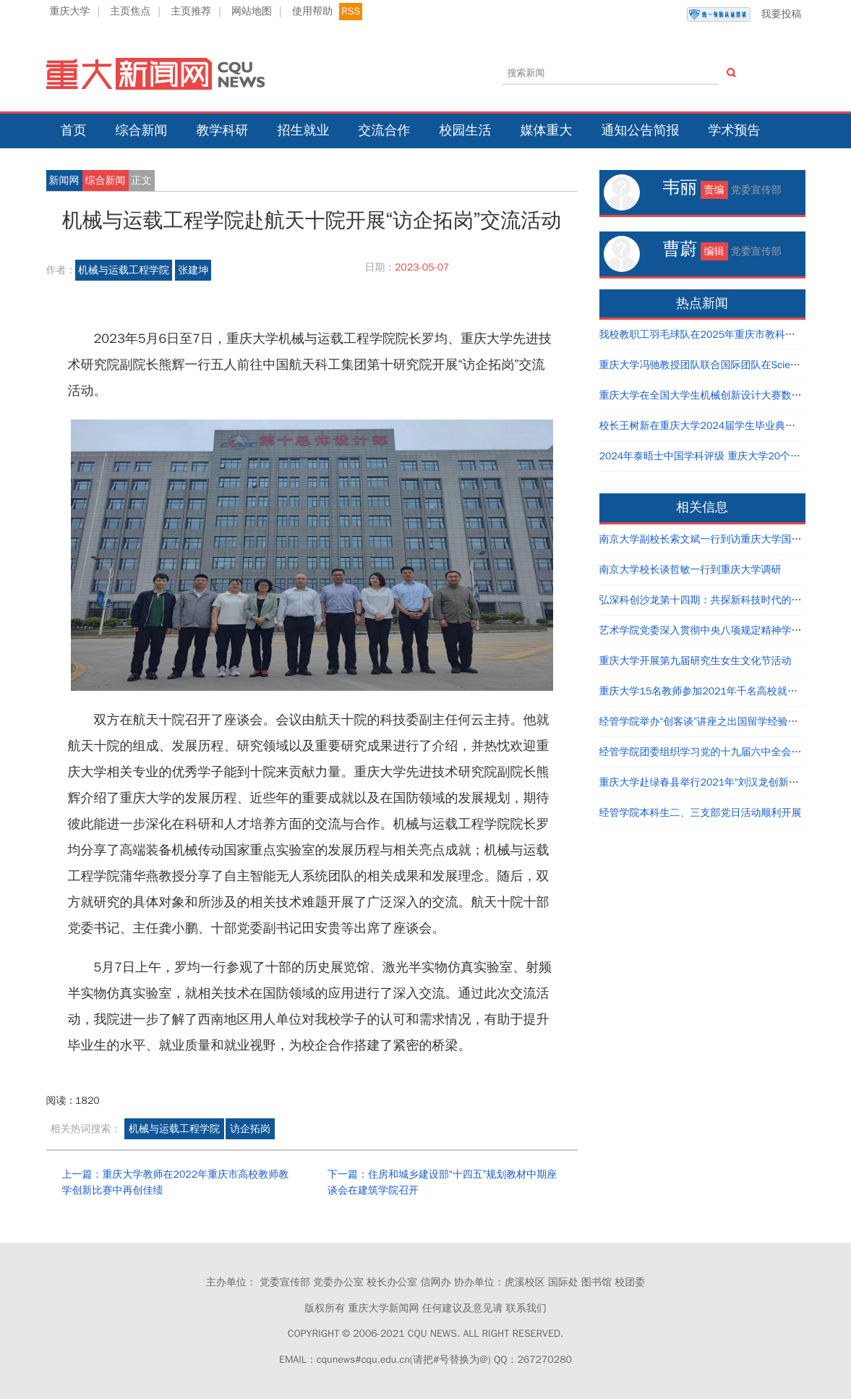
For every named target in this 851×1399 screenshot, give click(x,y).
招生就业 (304, 130)
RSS (350, 11)
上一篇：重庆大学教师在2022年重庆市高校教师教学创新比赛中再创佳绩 (175, 1182)
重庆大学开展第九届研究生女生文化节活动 (695, 661)
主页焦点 (130, 11)
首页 (74, 130)
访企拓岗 (250, 1129)
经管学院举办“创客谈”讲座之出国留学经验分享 (703, 721)
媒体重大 (547, 130)
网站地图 (251, 11)
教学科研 (223, 130)
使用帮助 (312, 11)
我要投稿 (744, 14)
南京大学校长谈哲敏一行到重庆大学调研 (690, 570)
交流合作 (385, 130)
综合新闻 (142, 130)
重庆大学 (70, 11)
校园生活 (466, 130)
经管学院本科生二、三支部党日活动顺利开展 (700, 813)
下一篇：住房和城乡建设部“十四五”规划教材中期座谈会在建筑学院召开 (442, 1182)
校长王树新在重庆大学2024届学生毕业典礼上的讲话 (718, 426)
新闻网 (64, 180)
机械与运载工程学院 (123, 270)
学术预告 (735, 130)
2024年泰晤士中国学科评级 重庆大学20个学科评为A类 (723, 456)
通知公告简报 (641, 130)
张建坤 (193, 270)
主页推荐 (191, 11)
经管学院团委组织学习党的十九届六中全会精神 (705, 752)
